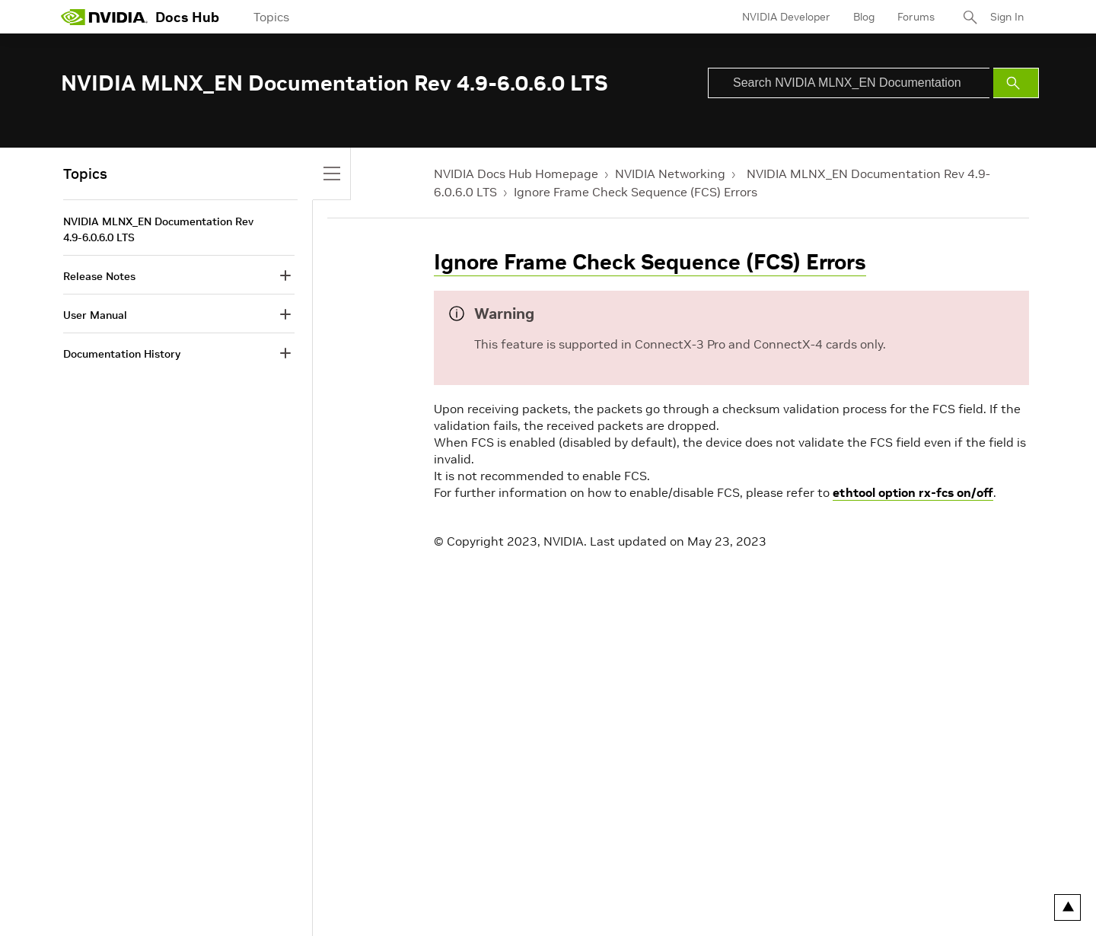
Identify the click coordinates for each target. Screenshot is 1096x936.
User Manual (95, 315)
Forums (916, 17)
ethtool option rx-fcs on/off (913, 492)
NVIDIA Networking (670, 173)
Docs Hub (187, 17)
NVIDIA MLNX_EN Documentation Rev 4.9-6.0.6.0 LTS (158, 229)
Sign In (1007, 17)
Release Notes (99, 276)
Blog (864, 17)
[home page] (104, 16)
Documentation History (121, 354)
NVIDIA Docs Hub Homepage (516, 173)
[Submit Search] (1016, 83)
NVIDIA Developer (786, 17)
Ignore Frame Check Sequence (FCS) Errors (635, 191)
